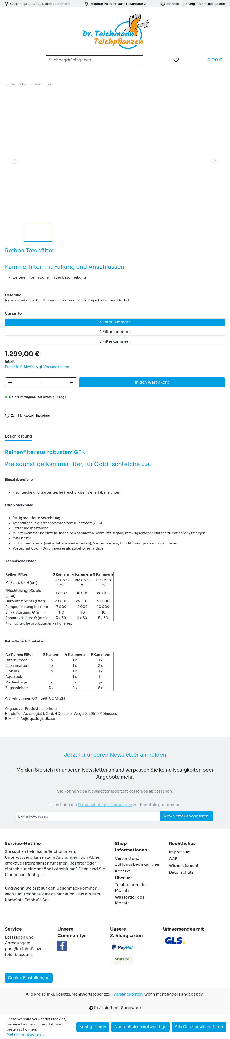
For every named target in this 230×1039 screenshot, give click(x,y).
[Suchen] (137, 60)
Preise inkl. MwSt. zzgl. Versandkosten (37, 367)
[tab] (18, 436)
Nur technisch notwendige (140, 1026)
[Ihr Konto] (188, 60)
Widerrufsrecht (184, 865)
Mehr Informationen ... (25, 1034)
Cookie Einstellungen (29, 977)
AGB (173, 858)
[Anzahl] (41, 382)
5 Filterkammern (115, 341)
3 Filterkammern (115, 322)
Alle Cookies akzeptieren (199, 1026)
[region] (115, 170)
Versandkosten (128, 994)
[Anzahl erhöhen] (72, 382)
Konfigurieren (92, 1026)
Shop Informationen (131, 847)
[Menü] (12, 60)
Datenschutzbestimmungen (105, 804)
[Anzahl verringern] (10, 382)
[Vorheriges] (15, 159)
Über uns (124, 877)
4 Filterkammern (115, 331)
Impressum (180, 852)
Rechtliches (182, 843)
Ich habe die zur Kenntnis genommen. (117, 804)
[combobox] (88, 60)
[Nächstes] (215, 159)
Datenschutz (181, 872)
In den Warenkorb (152, 382)
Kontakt (122, 871)
